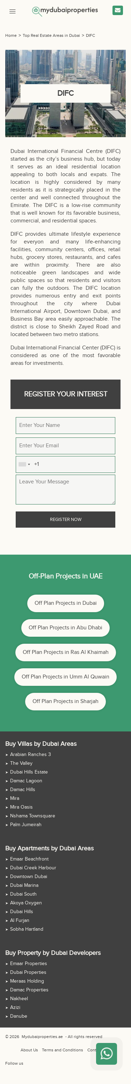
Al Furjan (19, 920)
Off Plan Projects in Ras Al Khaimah (66, 652)
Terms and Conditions (62, 1050)
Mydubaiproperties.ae (42, 1036)
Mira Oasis (21, 807)
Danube (18, 1016)
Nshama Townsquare (32, 816)
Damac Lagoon (26, 781)
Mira (14, 798)
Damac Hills (22, 789)
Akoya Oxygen (26, 903)
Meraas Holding (27, 981)
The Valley (21, 763)
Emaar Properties (28, 963)
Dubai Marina (24, 885)
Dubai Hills (21, 912)
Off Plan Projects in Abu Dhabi (65, 627)
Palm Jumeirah (26, 825)
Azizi (15, 1007)
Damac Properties (29, 990)
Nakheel (19, 999)
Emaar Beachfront (29, 859)
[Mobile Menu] (12, 11)
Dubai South (23, 894)
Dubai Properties (28, 972)
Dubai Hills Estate (29, 772)
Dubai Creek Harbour (33, 868)
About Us (29, 1050)
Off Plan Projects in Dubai (66, 603)
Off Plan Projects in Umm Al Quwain (65, 677)
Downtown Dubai (28, 876)
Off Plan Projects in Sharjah (65, 701)
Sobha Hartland (26, 929)
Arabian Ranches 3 (30, 754)
